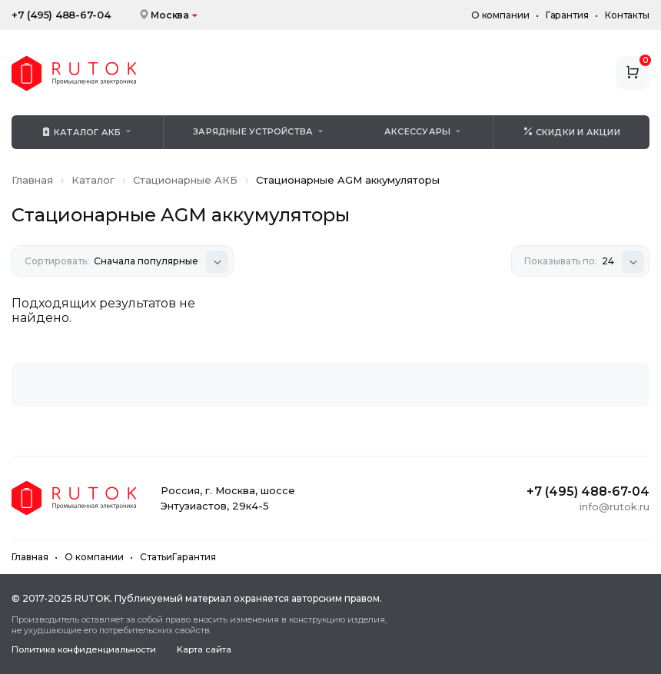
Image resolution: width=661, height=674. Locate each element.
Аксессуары (417, 131)
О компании (500, 15)
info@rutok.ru (614, 506)
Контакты (627, 15)
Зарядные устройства (253, 131)
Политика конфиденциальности (84, 650)
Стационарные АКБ (185, 180)
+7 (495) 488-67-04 (61, 15)
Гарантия (567, 15)
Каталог (93, 180)
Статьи (156, 557)
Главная (32, 180)
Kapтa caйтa (204, 650)
